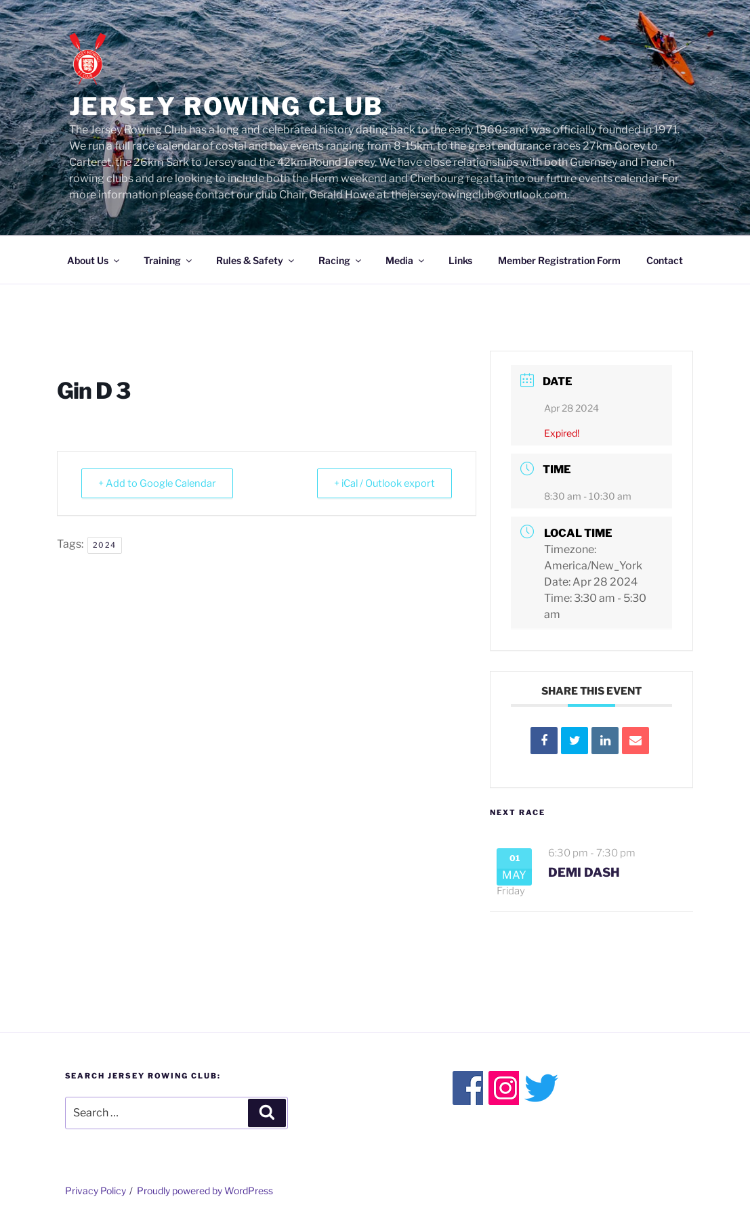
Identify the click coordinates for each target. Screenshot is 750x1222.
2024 (105, 545)
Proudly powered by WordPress (205, 1190)
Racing (340, 260)
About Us (94, 260)
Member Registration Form (559, 260)
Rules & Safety (256, 260)
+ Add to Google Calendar (161, 483)
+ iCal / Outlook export (379, 483)
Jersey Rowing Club (226, 106)
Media (406, 260)
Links (460, 260)
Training (169, 260)
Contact (664, 260)
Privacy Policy (95, 1190)
